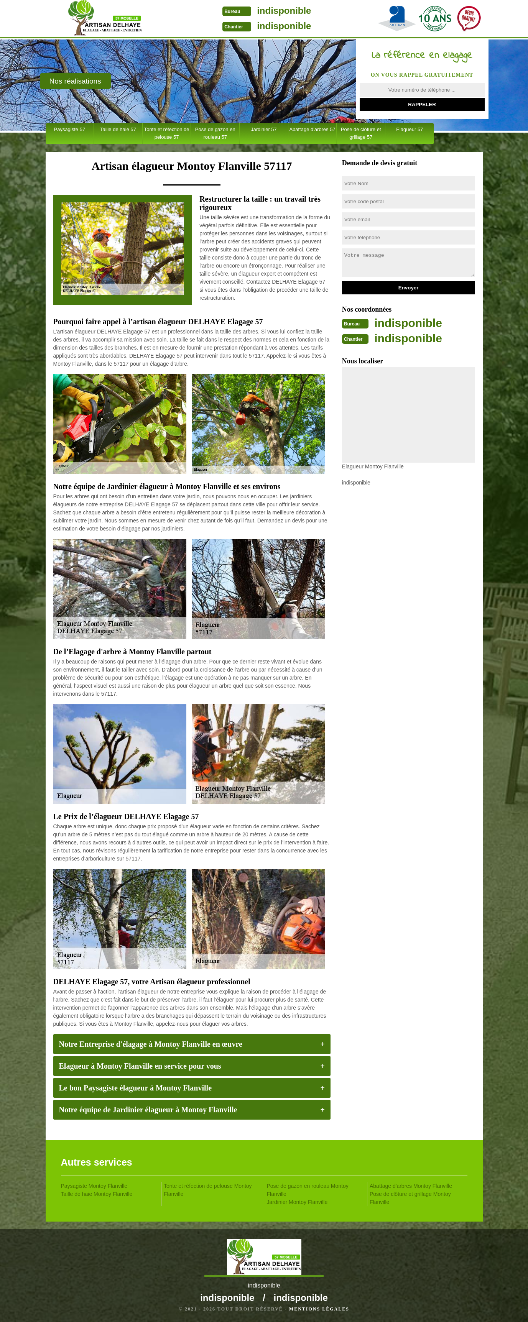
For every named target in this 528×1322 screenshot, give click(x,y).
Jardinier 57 (264, 129)
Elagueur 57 (409, 129)
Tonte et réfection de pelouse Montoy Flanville (208, 1190)
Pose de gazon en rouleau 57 (215, 133)
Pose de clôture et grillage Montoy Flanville (410, 1198)
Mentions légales (319, 1309)
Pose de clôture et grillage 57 (361, 133)
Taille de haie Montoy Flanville (97, 1194)
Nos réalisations (75, 81)
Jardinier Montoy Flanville (297, 1202)
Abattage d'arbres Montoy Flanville (411, 1186)
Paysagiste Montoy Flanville (94, 1186)
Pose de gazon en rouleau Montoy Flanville (308, 1190)
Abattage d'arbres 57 (312, 129)
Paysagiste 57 (69, 129)
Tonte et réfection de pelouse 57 (166, 133)
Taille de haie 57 (118, 129)
